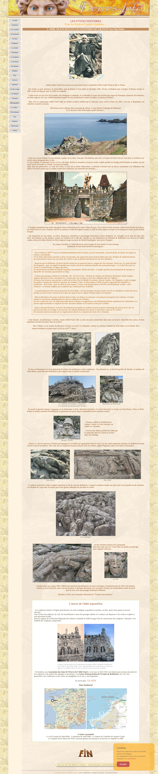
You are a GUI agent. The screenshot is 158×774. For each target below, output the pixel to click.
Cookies (121, 748)
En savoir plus (130, 759)
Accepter (123, 764)
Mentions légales (72, 773)
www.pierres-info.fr (60, 773)
